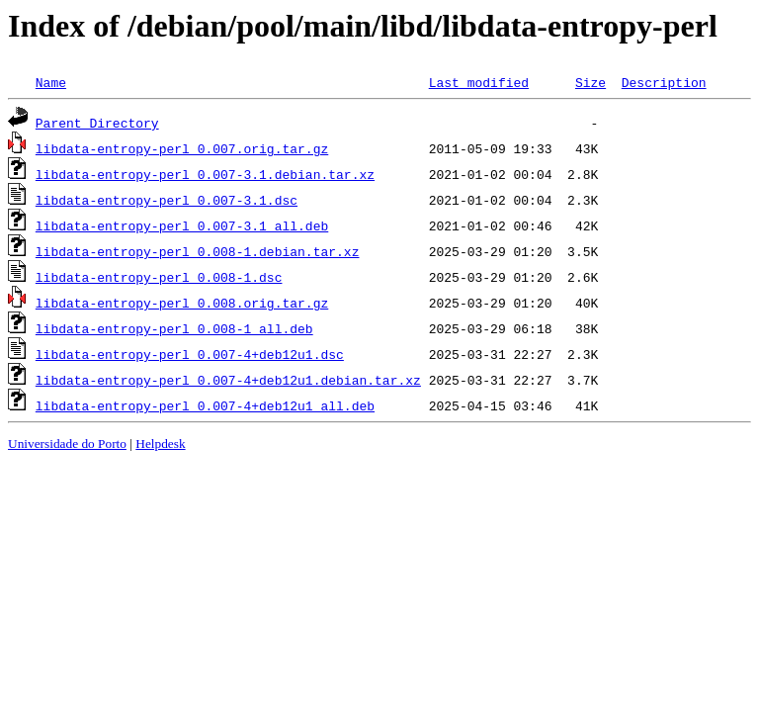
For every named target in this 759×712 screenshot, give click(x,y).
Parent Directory (97, 123)
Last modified (479, 82)
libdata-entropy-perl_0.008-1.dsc (159, 277)
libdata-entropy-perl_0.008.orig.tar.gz (182, 303)
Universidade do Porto (67, 443)
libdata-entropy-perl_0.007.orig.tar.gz (182, 148)
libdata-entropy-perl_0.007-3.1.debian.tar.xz (205, 174)
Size (590, 82)
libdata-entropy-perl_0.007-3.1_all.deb (182, 225)
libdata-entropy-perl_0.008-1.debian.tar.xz (198, 251)
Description (664, 82)
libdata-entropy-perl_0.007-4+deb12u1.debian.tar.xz (228, 380)
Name (51, 82)
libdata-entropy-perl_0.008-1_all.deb (174, 328)
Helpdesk (160, 443)
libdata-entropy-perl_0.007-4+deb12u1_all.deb (205, 405)
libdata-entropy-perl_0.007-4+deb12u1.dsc (190, 354)
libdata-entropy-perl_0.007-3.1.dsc (166, 200)
